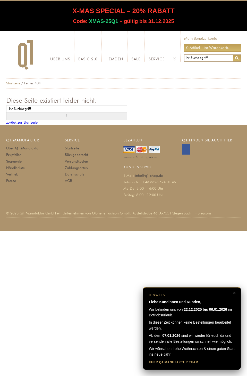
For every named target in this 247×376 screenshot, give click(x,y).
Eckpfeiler (13, 155)
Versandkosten (76, 161)
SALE (136, 59)
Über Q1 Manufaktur (23, 148)
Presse (11, 181)
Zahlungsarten (76, 168)
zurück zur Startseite (22, 122)
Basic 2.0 (88, 59)
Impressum (202, 213)
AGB (68, 181)
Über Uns (60, 59)
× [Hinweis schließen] (234, 293)
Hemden (114, 59)
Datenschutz (74, 174)
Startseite (13, 83)
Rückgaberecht (76, 155)
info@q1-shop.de (149, 176)
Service (157, 59)
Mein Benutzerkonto (200, 39)
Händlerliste (15, 168)
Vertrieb (12, 174)
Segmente (14, 161)
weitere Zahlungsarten (140, 157)
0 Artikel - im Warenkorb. (207, 48)
